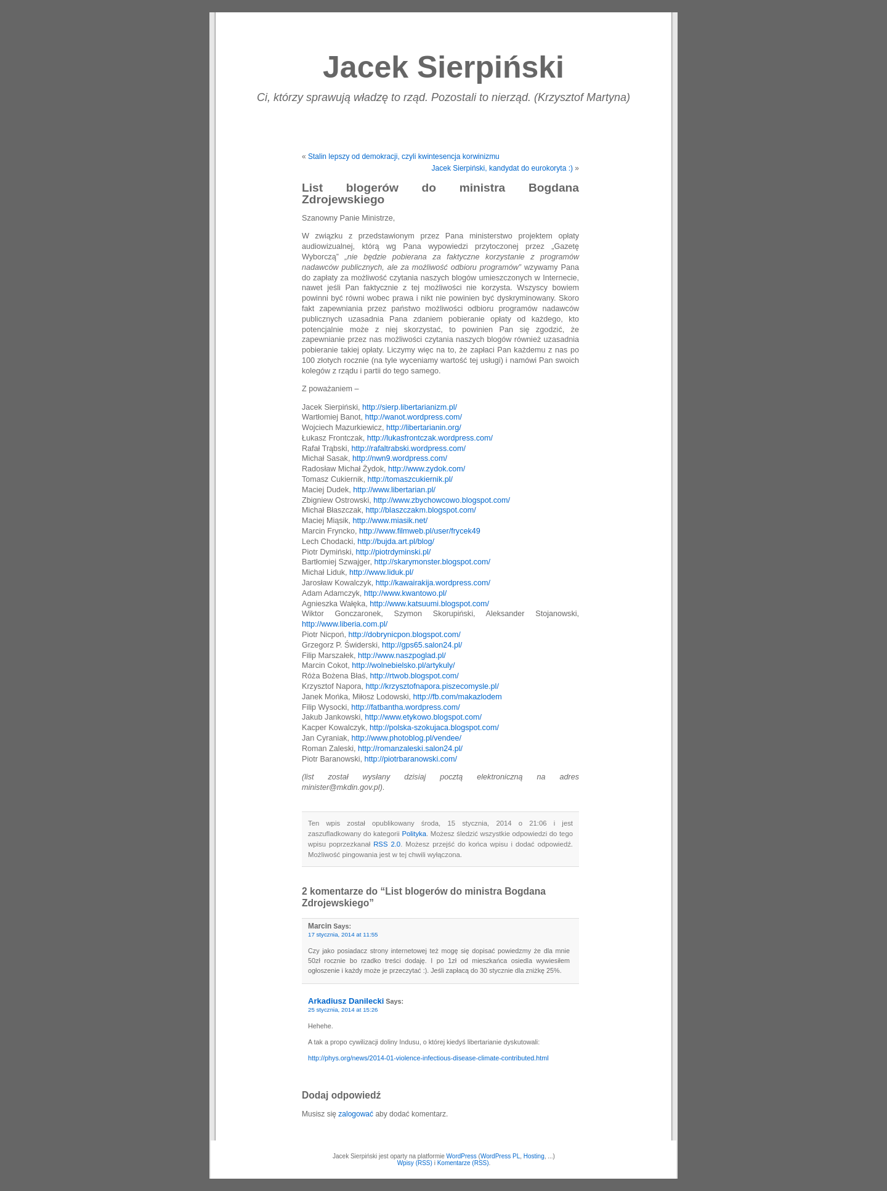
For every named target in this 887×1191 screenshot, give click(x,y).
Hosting (534, 1156)
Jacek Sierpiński (443, 67)
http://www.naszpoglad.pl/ (402, 655)
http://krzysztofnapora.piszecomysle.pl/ (432, 686)
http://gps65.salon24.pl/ (422, 645)
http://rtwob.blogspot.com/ (414, 676)
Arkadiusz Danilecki (346, 1001)
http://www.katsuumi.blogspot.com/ (429, 604)
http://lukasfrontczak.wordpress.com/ (430, 438)
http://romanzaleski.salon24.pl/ (410, 748)
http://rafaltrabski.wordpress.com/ (409, 448)
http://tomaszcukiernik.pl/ (410, 479)
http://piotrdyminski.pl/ (393, 552)
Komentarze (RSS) (463, 1163)
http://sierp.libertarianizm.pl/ (409, 407)
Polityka (414, 833)
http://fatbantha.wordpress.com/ (405, 707)
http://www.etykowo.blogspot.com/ (423, 717)
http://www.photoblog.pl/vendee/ (407, 738)
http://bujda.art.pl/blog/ (395, 541)
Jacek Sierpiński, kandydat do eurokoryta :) (502, 168)
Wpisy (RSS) (414, 1163)
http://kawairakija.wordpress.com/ (433, 583)
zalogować (355, 1114)
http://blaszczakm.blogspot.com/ (421, 510)
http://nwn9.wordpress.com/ (399, 458)
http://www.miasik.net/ (390, 520)
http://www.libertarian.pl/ (394, 490)
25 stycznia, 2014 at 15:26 (343, 1009)
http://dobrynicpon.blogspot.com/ (405, 634)
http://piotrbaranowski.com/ (411, 759)
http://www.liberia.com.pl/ (344, 624)
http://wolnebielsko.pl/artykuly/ (403, 665)
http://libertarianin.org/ (423, 427)
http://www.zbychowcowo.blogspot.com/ (441, 500)
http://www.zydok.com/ (426, 469)
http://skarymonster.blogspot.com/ (432, 562)
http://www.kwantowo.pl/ (405, 593)
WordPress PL (500, 1156)
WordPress (462, 1156)
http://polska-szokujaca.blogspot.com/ (434, 727)
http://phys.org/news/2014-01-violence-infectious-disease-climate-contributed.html (428, 1058)
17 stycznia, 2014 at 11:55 (343, 934)
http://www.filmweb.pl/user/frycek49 (419, 531)
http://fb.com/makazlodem (457, 697)
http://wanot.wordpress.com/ (413, 417)
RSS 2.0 (386, 844)
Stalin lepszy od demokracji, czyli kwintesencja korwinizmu (404, 156)
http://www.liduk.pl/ (381, 572)
